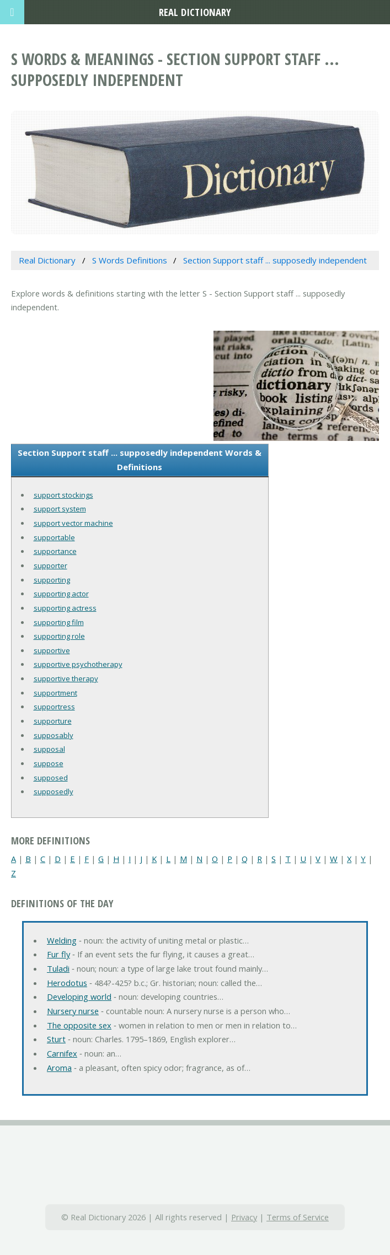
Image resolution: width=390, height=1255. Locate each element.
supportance (55, 551)
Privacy (244, 1216)
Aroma (59, 1067)
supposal (49, 749)
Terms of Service (297, 1216)
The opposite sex (79, 1025)
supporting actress (65, 608)
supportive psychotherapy (78, 664)
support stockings (63, 495)
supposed (51, 778)
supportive (52, 650)
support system (60, 509)
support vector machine (73, 523)
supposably (53, 735)
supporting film (59, 622)
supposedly (53, 791)
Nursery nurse (73, 1010)
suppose (48, 763)
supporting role (59, 636)
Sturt (56, 1038)
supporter (50, 565)
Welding (62, 940)
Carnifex (62, 1053)
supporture (53, 721)
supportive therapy (66, 678)
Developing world (79, 996)
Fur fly (58, 954)
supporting (52, 580)
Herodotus (67, 982)
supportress (54, 707)
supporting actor (61, 594)
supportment (55, 693)
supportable (54, 537)
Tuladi (58, 968)
